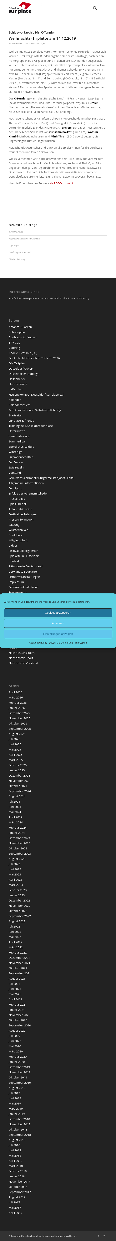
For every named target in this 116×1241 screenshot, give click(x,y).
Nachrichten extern (22, 653)
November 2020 (19, 1015)
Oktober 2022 (18, 911)
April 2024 (15, 817)
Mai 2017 (15, 1207)
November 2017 (19, 1181)
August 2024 (17, 796)
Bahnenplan (17, 332)
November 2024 (19, 781)
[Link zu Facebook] (99, 1235)
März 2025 (16, 760)
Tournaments (18, 592)
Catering (14, 348)
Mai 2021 (15, 994)
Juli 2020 (14, 1036)
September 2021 (20, 973)
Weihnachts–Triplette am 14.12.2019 (42, 38)
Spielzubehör (17, 504)
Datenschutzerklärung (61, 642)
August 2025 (17, 734)
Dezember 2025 (19, 713)
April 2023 (15, 879)
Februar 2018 (18, 1171)
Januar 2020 (17, 1062)
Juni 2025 (15, 744)
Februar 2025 (18, 765)
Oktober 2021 (18, 968)
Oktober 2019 (18, 1077)
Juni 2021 (15, 989)
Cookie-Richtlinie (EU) (23, 353)
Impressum (81, 642)
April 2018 (15, 1161)
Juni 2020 (15, 1041)
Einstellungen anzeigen (58, 633)
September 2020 (20, 1025)
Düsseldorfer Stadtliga (23, 374)
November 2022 (19, 905)
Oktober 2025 (18, 723)
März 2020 (16, 1051)
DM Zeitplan (17, 363)
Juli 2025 (14, 739)
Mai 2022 (15, 937)
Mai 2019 (15, 1103)
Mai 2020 (15, 1046)
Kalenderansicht (19, 405)
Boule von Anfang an (22, 337)
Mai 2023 (15, 874)
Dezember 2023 (19, 838)
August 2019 (17, 1088)
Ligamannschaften (21, 457)
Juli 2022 (14, 926)
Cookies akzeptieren (58, 612)
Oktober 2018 (18, 1129)
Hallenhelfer (17, 379)
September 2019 (20, 1082)
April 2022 (15, 942)
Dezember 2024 (19, 775)
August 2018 (17, 1140)
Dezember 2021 (19, 958)
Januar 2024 (17, 833)
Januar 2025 (17, 770)
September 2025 (20, 728)
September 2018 (20, 1135)
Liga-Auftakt (14, 245)
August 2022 (17, 921)
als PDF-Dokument (61, 183)
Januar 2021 (17, 1010)
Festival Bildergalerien (23, 551)
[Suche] (93, 8)
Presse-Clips (17, 498)
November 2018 (19, 1124)
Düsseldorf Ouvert (21, 368)
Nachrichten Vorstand (23, 663)
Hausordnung (18, 384)
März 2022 (16, 947)
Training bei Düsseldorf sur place (31, 426)
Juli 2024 (14, 801)
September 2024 (20, 791)
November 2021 (19, 963)
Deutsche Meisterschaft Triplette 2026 (34, 358)
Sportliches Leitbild (21, 446)
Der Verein (16, 462)
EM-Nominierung (17, 259)
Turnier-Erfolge (16, 231)
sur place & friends (21, 420)
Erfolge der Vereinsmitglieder (28, 493)
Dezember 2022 (19, 900)
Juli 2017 (14, 1202)
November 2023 (19, 843)
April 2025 (15, 755)
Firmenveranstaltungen (24, 577)
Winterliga (15, 452)
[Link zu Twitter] (104, 1235)
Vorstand (15, 472)
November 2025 (19, 718)
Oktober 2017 (18, 1187)
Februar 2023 (18, 890)
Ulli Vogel (40, 43)
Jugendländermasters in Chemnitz (24, 238)
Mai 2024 (15, 812)
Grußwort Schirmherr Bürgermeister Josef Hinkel (41, 478)
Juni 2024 (15, 807)
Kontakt (14, 561)
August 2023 (17, 859)
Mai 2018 (15, 1155)
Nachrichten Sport (21, 658)
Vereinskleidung (19, 436)
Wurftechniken (18, 530)
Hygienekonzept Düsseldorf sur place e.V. (36, 394)
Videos (13, 545)
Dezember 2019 (19, 1067)
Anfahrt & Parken (20, 327)
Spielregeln (16, 467)
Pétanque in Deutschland (26, 566)
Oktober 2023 (18, 848)
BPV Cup (14, 342)
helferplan (16, 389)
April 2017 (15, 1213)
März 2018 (16, 1166)
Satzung (14, 525)
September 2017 (20, 1192)
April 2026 (15, 692)
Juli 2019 (14, 1093)
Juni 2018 (15, 1150)
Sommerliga (17, 441)
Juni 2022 (15, 931)
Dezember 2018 (19, 1119)
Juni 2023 (15, 869)
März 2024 (16, 822)
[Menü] (102, 8)
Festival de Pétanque (23, 514)
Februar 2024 (18, 827)
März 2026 (16, 697)
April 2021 (15, 999)
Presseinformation (21, 519)
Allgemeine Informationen (26, 483)
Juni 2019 (15, 1098)
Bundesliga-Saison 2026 (20, 252)
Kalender (15, 400)
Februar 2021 (18, 1004)
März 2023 (16, 885)
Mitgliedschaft (18, 540)
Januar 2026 (17, 708)
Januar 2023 (17, 895)
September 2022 (20, 916)
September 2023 (20, 853)
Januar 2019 (17, 1114)
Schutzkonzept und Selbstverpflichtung (35, 410)
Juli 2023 (14, 864)
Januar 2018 (17, 1176)
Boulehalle (16, 535)
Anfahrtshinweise (20, 509)
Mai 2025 (15, 749)
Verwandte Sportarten (23, 571)
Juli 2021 (14, 984)
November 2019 (19, 1072)
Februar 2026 (18, 702)
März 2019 (16, 1108)
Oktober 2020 (18, 1020)
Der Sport (15, 488)
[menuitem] (93, 8)
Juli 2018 (14, 1145)
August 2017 (17, 1197)
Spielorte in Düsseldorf (24, 556)
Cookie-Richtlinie (38, 642)
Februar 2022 (18, 952)
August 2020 (17, 1030)
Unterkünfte (17, 431)
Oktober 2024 (18, 786)
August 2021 (17, 978)
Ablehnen (58, 623)
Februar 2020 (18, 1056)
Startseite (15, 415)
